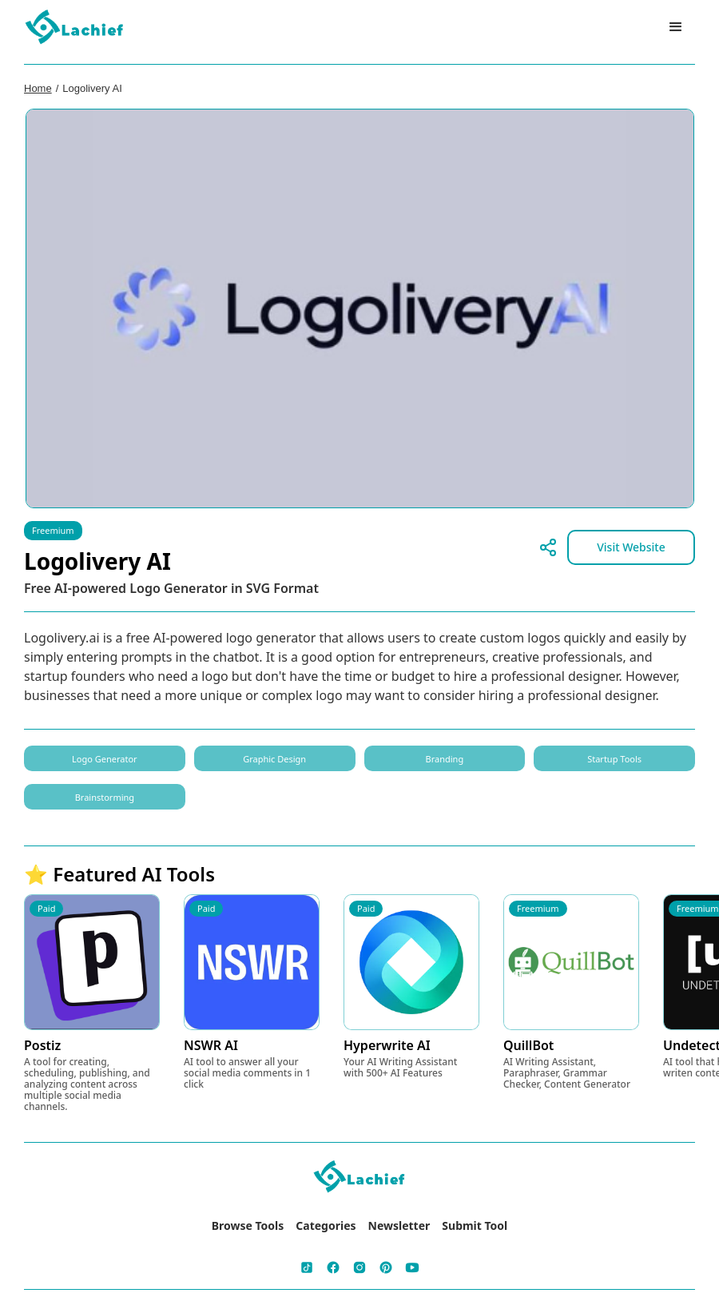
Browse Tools (248, 1225)
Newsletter (399, 1225)
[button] (676, 27)
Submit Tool (474, 1225)
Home (38, 88)
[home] (75, 28)
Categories (326, 1225)
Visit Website (631, 547)
